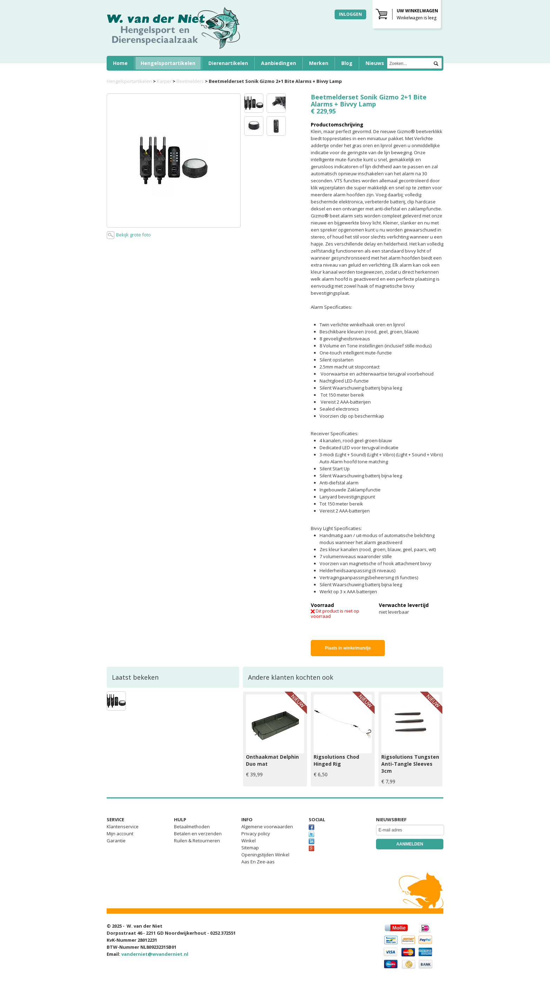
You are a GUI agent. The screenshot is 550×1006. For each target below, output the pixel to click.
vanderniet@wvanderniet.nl (154, 954)
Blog (347, 63)
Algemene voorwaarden (267, 826)
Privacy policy (255, 833)
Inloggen (350, 14)
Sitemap (250, 847)
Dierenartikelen (228, 63)
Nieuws (374, 63)
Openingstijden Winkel (265, 854)
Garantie (116, 840)
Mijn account (120, 833)
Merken (318, 63)
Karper (164, 81)
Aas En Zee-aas (258, 861)
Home (120, 63)
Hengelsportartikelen (168, 63)
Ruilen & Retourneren (197, 840)
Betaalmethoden (192, 826)
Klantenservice (123, 826)
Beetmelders (190, 81)
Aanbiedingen (278, 63)
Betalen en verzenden (198, 833)
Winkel (248, 840)
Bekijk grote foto (129, 235)
